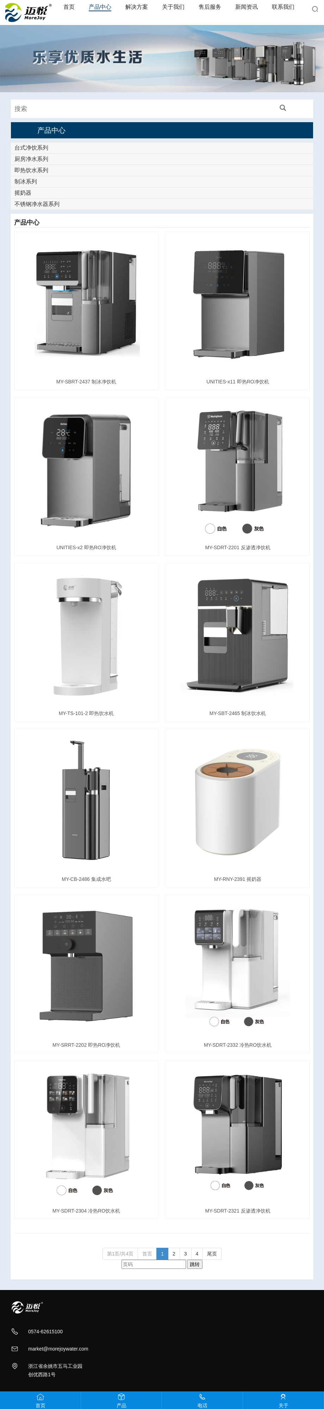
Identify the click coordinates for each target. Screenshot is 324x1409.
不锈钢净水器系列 (37, 204)
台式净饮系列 (31, 148)
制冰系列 (25, 181)
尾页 (212, 1254)
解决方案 (136, 7)
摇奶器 (22, 193)
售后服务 (210, 7)
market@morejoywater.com (58, 1349)
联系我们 (283, 7)
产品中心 (100, 7)
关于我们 (173, 7)
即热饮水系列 (31, 170)
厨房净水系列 (31, 159)
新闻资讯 (246, 7)
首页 (69, 7)
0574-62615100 (45, 1331)
